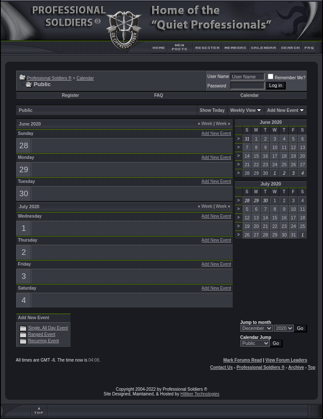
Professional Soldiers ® (49, 78)
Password (216, 86)
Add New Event (282, 110)
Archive (296, 367)
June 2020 (271, 122)
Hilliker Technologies (200, 394)
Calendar (85, 78)
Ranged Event (41, 334)
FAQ (158, 95)
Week (205, 123)
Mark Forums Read (242, 360)
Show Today (212, 110)
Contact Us (221, 367)
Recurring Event (43, 340)
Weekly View (243, 110)
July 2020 (271, 183)
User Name (218, 76)
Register (70, 95)
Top (311, 367)
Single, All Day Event (48, 328)
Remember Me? (286, 77)
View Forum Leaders (286, 360)
